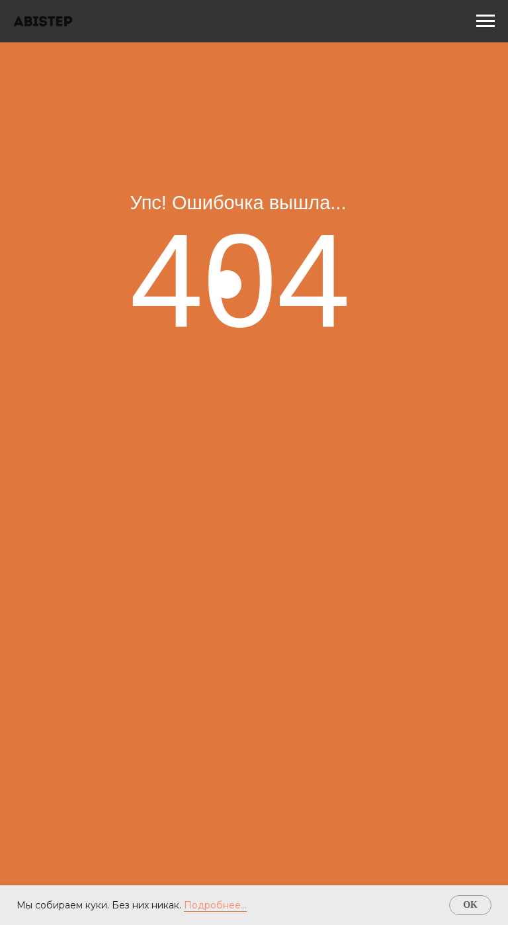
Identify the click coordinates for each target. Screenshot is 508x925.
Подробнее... (215, 905)
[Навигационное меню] (485, 21)
